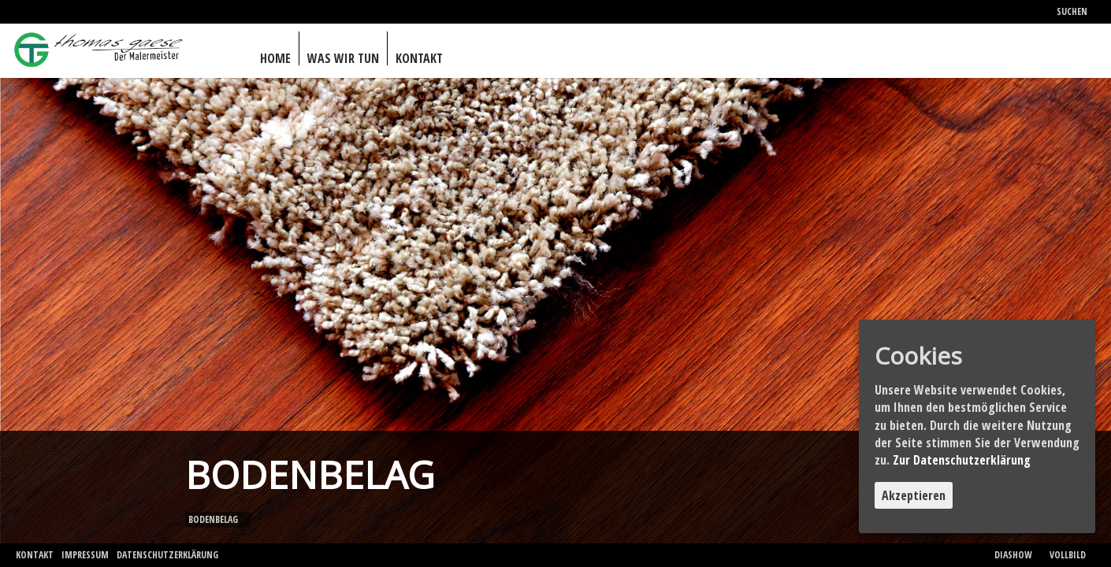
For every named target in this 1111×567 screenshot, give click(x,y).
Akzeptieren (914, 495)
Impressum (85, 554)
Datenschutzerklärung (167, 554)
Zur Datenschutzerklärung (962, 460)
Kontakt (35, 554)
